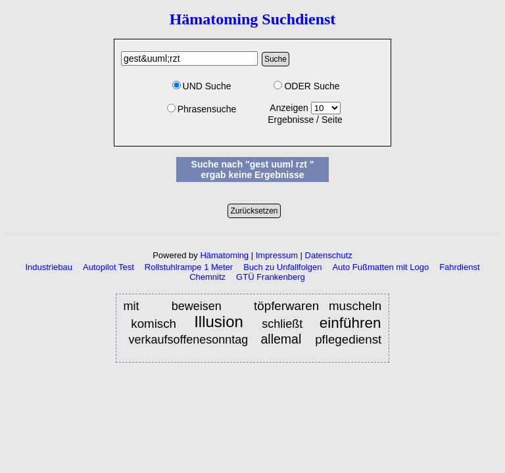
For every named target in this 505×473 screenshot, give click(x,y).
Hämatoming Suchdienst (253, 19)
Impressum (277, 255)
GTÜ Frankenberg (270, 277)
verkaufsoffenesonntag (188, 339)
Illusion (221, 322)
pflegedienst (348, 339)
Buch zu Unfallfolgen (282, 267)
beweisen (201, 306)
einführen (350, 323)
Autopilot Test (108, 267)
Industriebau (48, 267)
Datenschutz (328, 255)
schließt (282, 323)
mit (136, 306)
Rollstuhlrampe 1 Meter (189, 267)
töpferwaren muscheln (317, 306)
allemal (282, 339)
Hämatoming (224, 255)
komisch (156, 323)
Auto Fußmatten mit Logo (380, 267)
